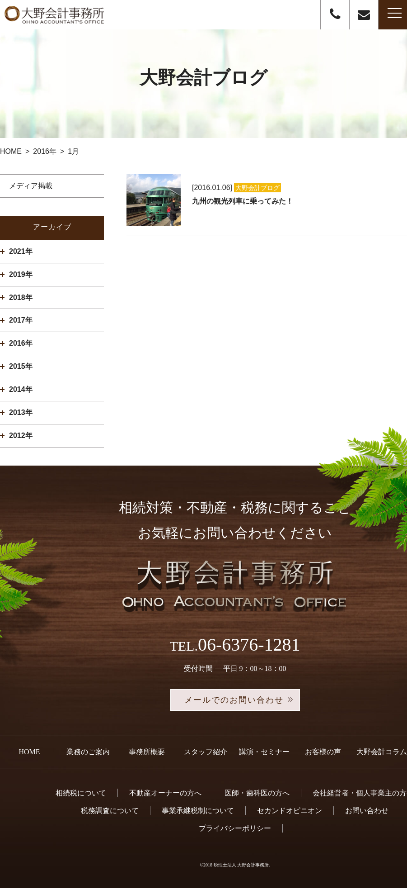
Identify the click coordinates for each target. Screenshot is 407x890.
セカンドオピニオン (289, 812)
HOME (29, 753)
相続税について (81, 795)
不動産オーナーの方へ (165, 795)
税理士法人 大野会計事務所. (242, 866)
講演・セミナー (264, 753)
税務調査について (110, 812)
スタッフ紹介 (205, 753)
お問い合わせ (366, 812)
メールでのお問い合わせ (235, 701)
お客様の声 (323, 753)
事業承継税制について (198, 812)
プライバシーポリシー (235, 830)
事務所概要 (147, 753)
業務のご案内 (88, 753)
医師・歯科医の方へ (257, 795)
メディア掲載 (30, 186)
